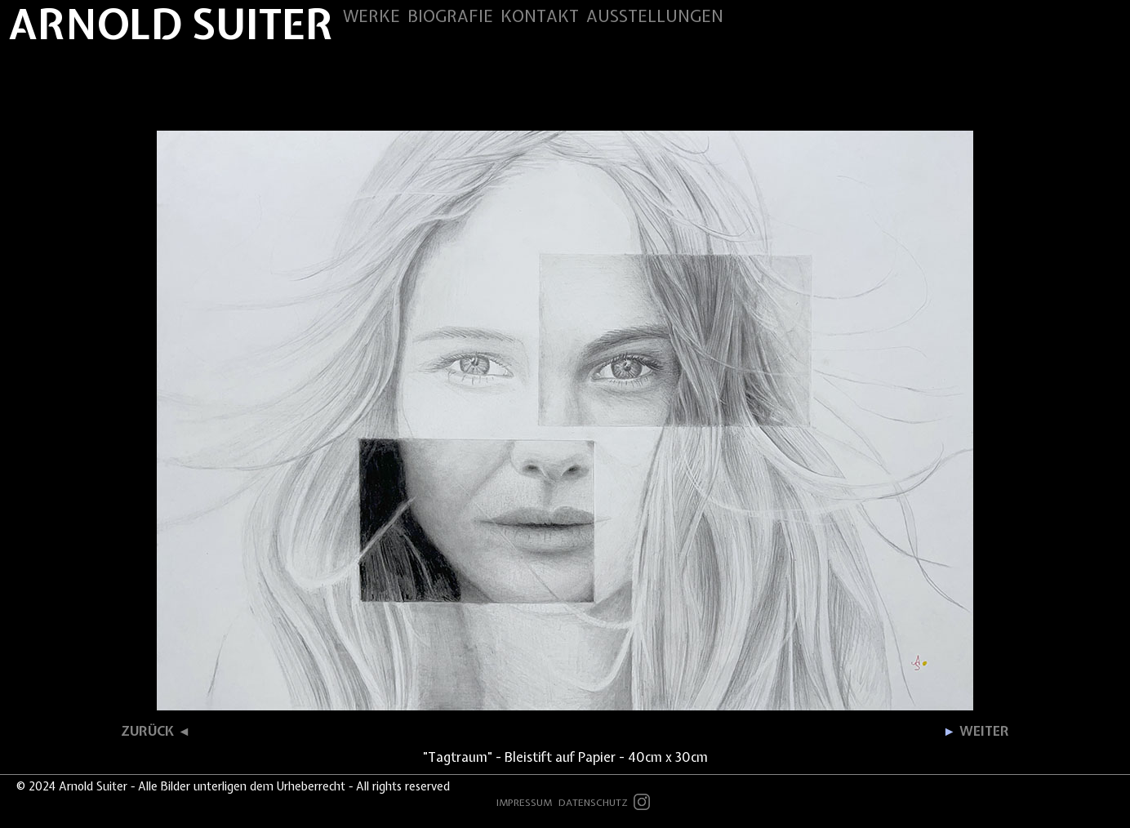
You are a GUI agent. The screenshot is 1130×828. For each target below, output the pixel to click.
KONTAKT (539, 16)
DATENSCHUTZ (592, 802)
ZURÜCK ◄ (155, 731)
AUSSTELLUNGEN (654, 16)
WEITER (976, 731)
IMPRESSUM (524, 802)
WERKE (371, 16)
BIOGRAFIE (450, 16)
